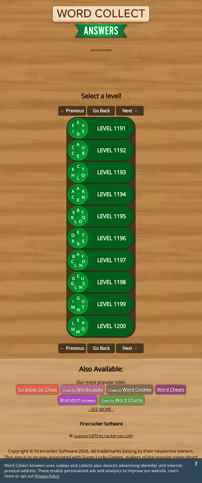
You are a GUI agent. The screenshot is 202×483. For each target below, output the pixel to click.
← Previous (72, 111)
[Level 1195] (101, 216)
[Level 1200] (101, 326)
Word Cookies (130, 390)
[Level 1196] (101, 238)
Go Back (101, 111)
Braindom (77, 400)
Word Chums (122, 400)
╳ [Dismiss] (196, 464)
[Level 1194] (101, 194)
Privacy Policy (47, 476)
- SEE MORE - (101, 409)
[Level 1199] (101, 304)
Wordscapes (82, 390)
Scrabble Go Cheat (37, 390)
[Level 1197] (101, 260)
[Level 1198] (101, 282)
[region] (101, 64)
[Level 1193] (101, 172)
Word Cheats (170, 390)
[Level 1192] (101, 150)
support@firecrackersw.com (103, 436)
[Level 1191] (101, 128)
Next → (130, 111)
